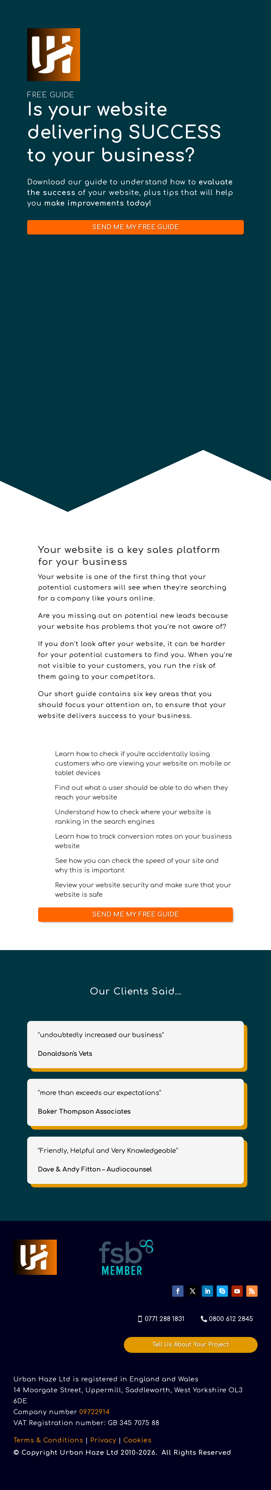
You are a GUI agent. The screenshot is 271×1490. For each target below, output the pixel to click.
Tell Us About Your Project (190, 1345)
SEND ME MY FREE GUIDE (135, 227)
